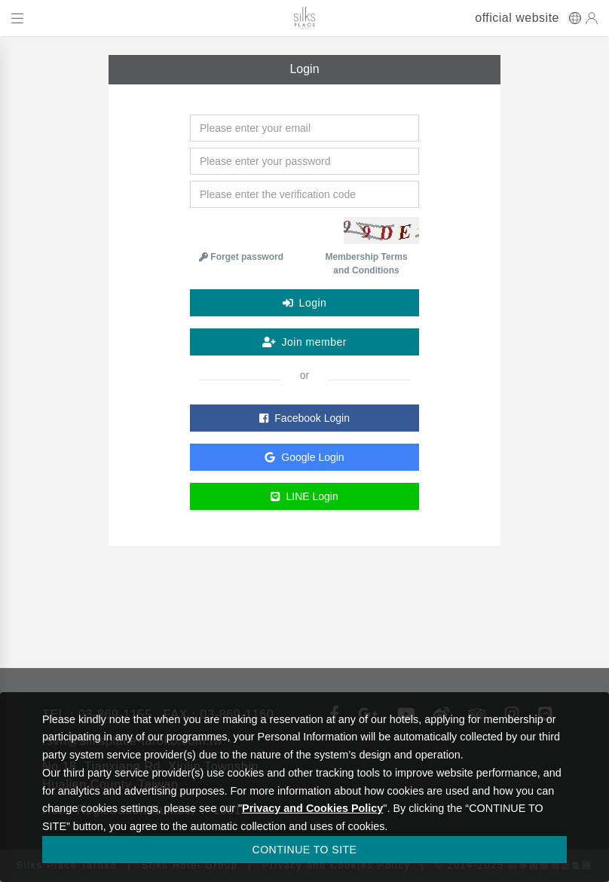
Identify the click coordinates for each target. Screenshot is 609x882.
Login (305, 303)
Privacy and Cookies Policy (312, 808)
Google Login (304, 457)
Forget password (241, 257)
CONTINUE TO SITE (304, 850)
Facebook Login (304, 418)
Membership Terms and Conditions (366, 264)
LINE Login (304, 496)
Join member (304, 342)
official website (517, 18)
